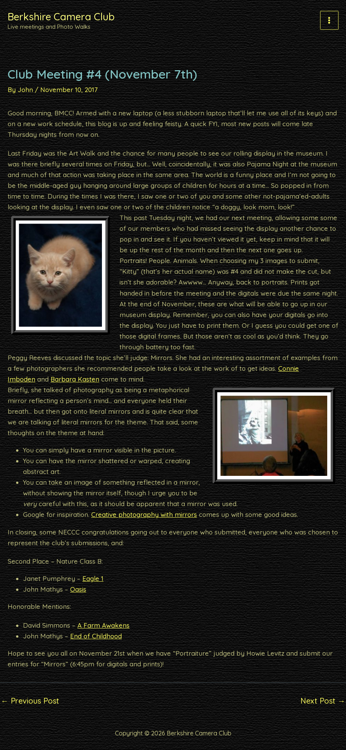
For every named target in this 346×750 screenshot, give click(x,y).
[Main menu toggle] (330, 20)
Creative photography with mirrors (144, 514)
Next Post (322, 701)
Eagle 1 (92, 578)
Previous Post (30, 701)
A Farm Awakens (103, 625)
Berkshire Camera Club (73, 16)
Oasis (78, 589)
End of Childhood (96, 636)
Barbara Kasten (75, 379)
